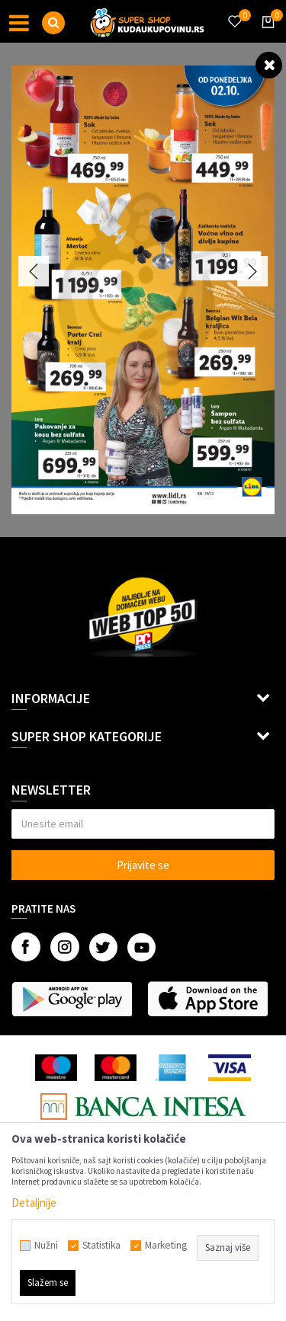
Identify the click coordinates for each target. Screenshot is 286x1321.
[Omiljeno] (234, 12)
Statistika (101, 1245)
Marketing (166, 1245)
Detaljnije (33, 1202)
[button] (53, 22)
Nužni (46, 1245)
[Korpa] (265, 36)
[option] (143, 290)
